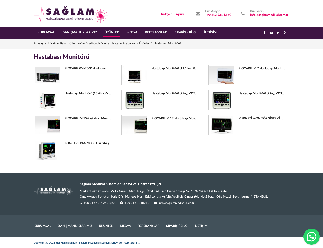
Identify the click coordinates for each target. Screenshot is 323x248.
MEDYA (132, 32)
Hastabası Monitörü (167, 43)
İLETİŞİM (210, 32)
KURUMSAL (46, 32)
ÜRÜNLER (112, 32)
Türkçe (165, 14)
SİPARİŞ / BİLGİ (185, 32)
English (179, 14)
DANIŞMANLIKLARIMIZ (79, 32)
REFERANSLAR (156, 32)
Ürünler (144, 43)
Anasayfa (40, 43)
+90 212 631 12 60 (218, 15)
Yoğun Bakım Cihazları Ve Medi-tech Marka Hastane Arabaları (93, 43)
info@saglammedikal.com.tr (269, 15)
